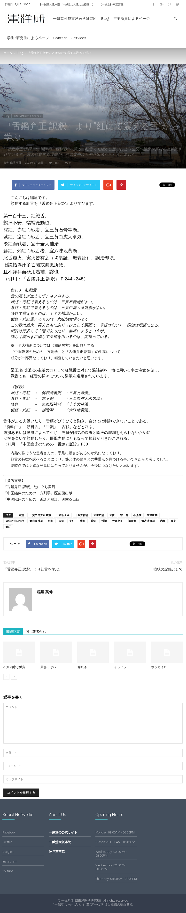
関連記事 (13, 632)
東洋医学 (152, 515)
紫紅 (93, 521)
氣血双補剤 (36, 521)
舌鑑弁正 (117, 521)
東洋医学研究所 (15, 521)
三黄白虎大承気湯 (40, 515)
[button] (175, 18)
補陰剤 (132, 521)
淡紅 (51, 521)
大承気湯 (98, 515)
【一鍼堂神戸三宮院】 (112, 4)
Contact (60, 38)
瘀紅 (82, 521)
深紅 (61, 521)
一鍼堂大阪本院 (60, 842)
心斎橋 (137, 515)
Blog (105, 18)
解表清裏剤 (148, 521)
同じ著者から (36, 632)
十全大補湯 (81, 515)
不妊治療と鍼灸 (14, 667)
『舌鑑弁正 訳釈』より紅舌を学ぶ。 (32, 569)
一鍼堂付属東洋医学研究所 (75, 18)
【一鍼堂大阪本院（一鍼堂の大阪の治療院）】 (67, 4)
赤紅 (162, 521)
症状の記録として (168, 569)
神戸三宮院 (57, 852)
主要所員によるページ (131, 18)
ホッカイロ (159, 667)
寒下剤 (124, 515)
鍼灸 (173, 521)
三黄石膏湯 (63, 515)
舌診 (104, 521)
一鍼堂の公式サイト (63, 832)
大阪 (112, 515)
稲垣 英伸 (15, 162)
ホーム (7, 53)
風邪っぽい (48, 667)
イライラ (120, 667)
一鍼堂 (20, 515)
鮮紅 (8, 526)
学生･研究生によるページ (28, 38)
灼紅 (72, 521)
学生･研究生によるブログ (27, 116)
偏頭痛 (82, 667)
